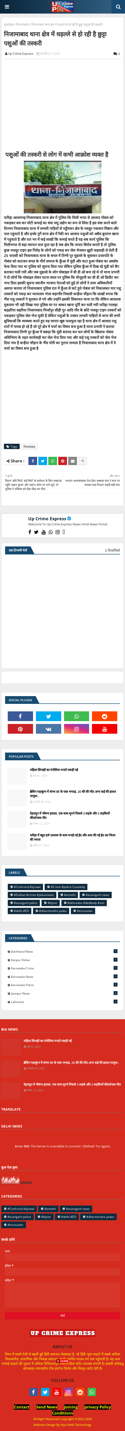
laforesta (64, 1002)
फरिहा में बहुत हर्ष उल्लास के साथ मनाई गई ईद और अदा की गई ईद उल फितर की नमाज (72, 837)
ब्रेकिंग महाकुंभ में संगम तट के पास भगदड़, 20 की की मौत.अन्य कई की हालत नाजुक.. (73, 793)
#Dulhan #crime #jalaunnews (34, 895)
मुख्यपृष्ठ (8, 24)
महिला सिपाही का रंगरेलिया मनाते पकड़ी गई (54, 770)
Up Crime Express (47, 518)
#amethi (69, 895)
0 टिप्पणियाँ (112, 550)
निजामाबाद (22, 24)
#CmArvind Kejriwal (27, 887)
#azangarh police (25, 903)
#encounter (85, 911)
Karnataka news (64, 976)
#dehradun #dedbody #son (85, 903)
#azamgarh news (97, 895)
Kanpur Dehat (64, 960)
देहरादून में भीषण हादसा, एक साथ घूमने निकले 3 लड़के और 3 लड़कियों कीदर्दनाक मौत (70, 815)
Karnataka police (64, 985)
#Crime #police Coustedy (68, 887)
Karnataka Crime (64, 968)
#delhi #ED (21, 911)
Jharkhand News (64, 951)
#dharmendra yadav (53, 911)
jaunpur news (64, 993)
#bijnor (52, 903)
